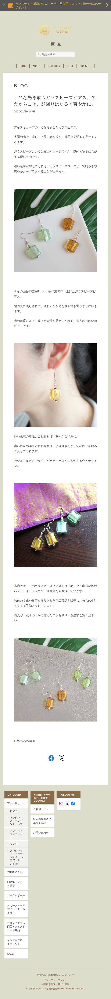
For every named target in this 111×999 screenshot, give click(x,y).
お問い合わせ (41, 831)
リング (14, 839)
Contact (85, 65)
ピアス (14, 810)
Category (54, 65)
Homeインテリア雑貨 (16, 876)
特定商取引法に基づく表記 (42, 820)
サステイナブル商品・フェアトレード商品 (16, 919)
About (37, 65)
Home (23, 65)
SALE (10, 946)
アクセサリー (14, 802)
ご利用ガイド (41, 808)
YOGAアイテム (16, 864)
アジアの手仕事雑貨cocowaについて (55, 967)
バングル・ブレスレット (17, 831)
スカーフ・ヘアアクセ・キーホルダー (16, 902)
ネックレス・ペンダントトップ (17, 820)
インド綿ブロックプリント (16, 934)
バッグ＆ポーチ (16, 888)
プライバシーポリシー (55, 971)
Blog (70, 65)
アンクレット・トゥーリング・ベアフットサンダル (17, 851)
